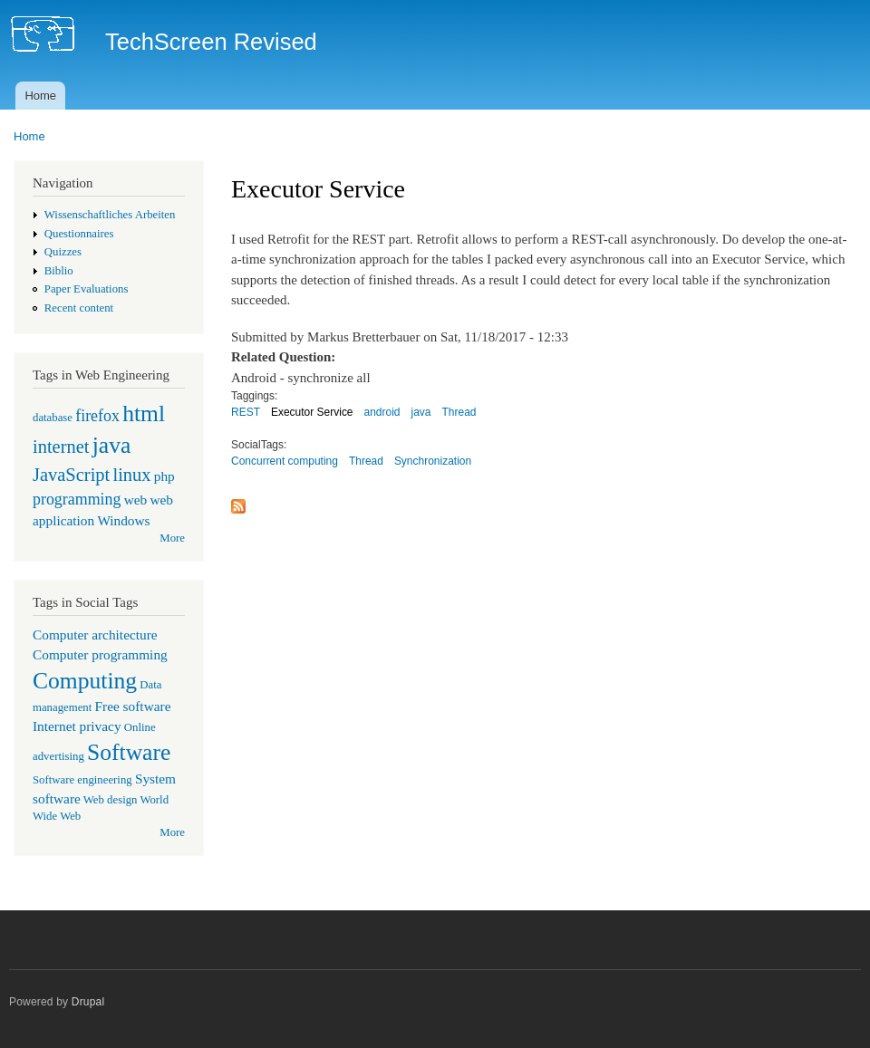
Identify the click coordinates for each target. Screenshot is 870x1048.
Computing (85, 681)
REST (245, 412)
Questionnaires (79, 233)
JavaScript (71, 475)
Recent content (78, 308)
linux (131, 475)
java (111, 445)
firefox (97, 416)
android (382, 412)
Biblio (58, 270)
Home (40, 95)
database (52, 417)
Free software (133, 706)
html (143, 413)
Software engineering (82, 780)
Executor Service (312, 412)
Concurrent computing (284, 461)
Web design (110, 799)
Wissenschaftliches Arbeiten (110, 214)
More (172, 538)
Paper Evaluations (86, 289)
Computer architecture (95, 634)
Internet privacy (77, 726)
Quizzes (63, 251)
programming (77, 499)
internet (61, 447)
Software (128, 752)
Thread (458, 412)
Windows (123, 520)
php (164, 476)
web (136, 499)
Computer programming (100, 654)
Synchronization (432, 461)
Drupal (88, 1001)
